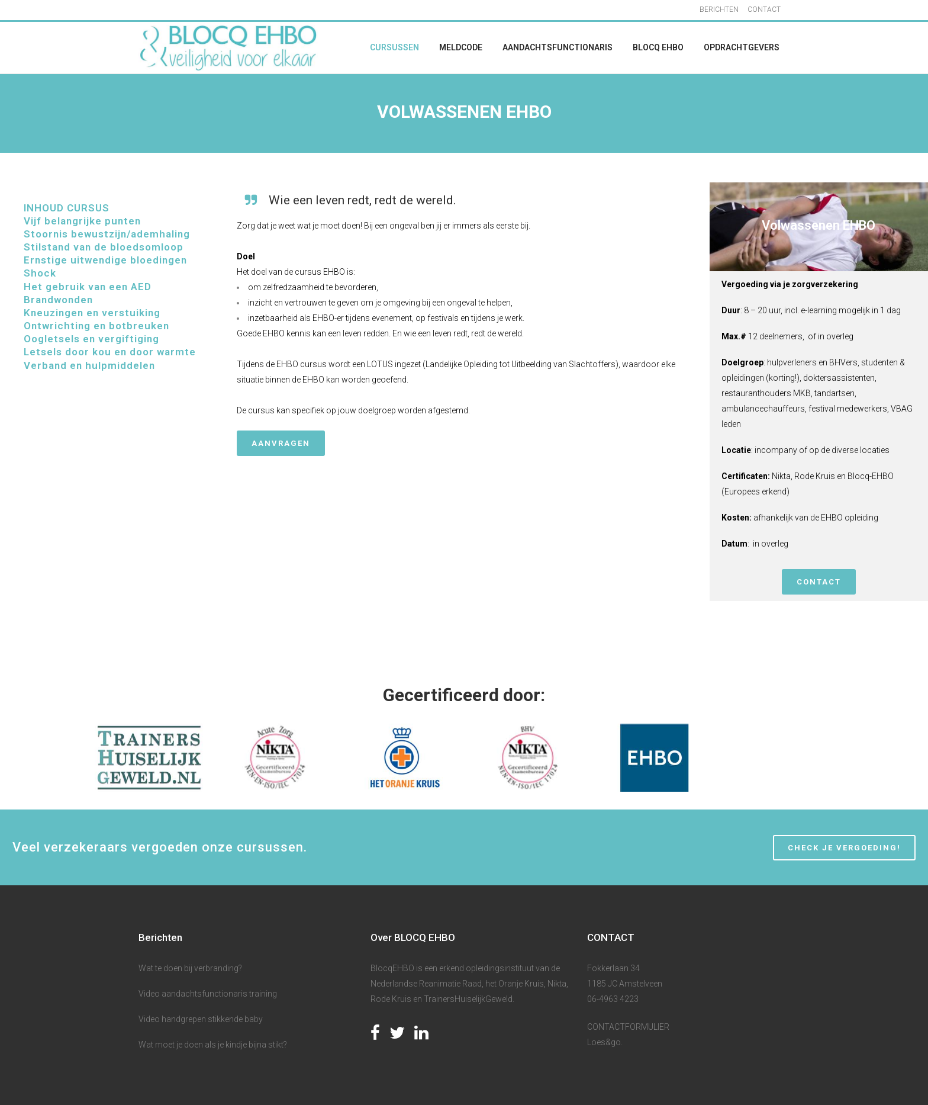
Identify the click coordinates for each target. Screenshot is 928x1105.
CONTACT (764, 9)
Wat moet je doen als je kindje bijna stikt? (212, 1044)
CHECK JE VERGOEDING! (844, 847)
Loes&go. (605, 1042)
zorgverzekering (825, 284)
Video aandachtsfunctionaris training (207, 993)
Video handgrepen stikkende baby (200, 1019)
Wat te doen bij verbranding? (190, 968)
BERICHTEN (719, 9)
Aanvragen (281, 443)
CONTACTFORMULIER (628, 1027)
